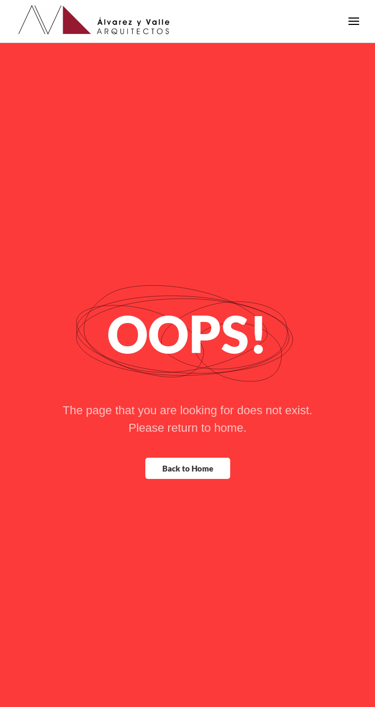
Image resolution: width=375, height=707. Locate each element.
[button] (353, 21)
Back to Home (187, 468)
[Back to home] (95, 21)
